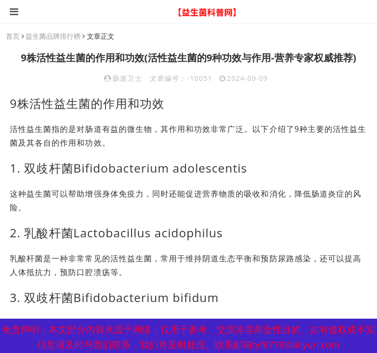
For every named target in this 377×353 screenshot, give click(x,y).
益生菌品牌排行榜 (53, 36)
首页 (13, 36)
